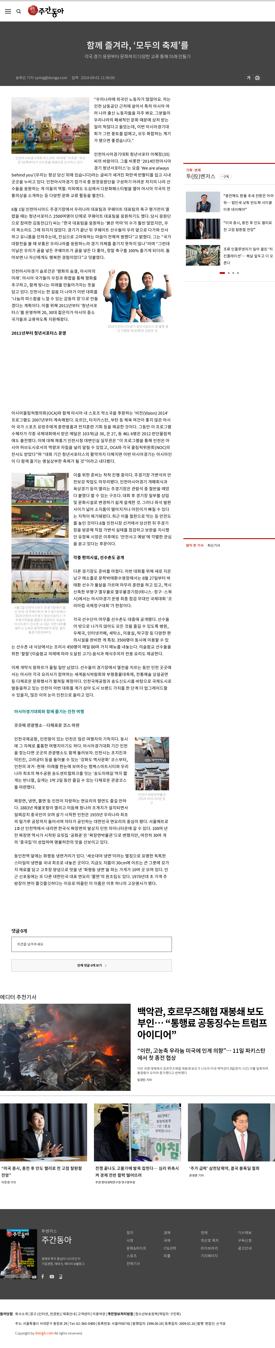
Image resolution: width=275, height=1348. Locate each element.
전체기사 (133, 1264)
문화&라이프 (136, 1248)
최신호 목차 (210, 1240)
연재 (204, 1233)
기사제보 (245, 1233)
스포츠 (131, 1256)
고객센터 (84, 1314)
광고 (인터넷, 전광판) (45, 1314)
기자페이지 (209, 1256)
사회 (129, 1240)
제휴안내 (69, 1314)
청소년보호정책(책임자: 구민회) (158, 1314)
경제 (167, 1233)
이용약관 (99, 1314)
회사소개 (21, 1314)
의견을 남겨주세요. (30, 944)
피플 (167, 1256)
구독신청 (245, 1240)
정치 (129, 1233)
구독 (226, 177)
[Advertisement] (80, 372)
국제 (167, 1240)
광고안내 (245, 1248)
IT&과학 (170, 1248)
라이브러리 (209, 1248)
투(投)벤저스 (200, 176)
